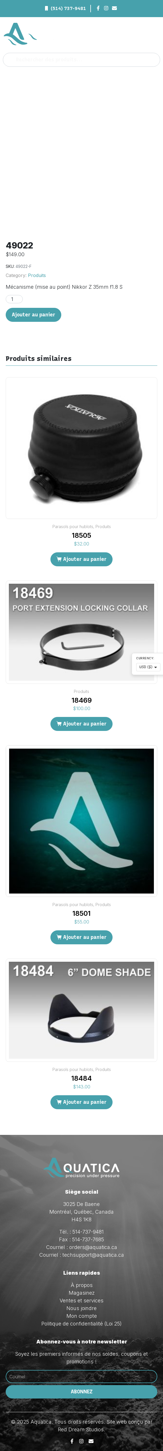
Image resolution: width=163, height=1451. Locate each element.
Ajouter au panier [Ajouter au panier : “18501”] (85, 937)
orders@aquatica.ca (93, 1247)
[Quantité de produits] (14, 299)
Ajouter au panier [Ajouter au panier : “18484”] (85, 1102)
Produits (37, 275)
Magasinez (82, 1293)
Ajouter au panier (33, 315)
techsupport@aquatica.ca (93, 1255)
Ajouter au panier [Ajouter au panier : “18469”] (85, 724)
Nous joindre (81, 1308)
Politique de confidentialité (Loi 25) (81, 1324)
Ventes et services (81, 1301)
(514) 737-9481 (68, 8)
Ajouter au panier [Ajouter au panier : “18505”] (85, 559)
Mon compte (81, 1316)
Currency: (145, 658)
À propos (82, 1285)
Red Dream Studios (81, 1429)
